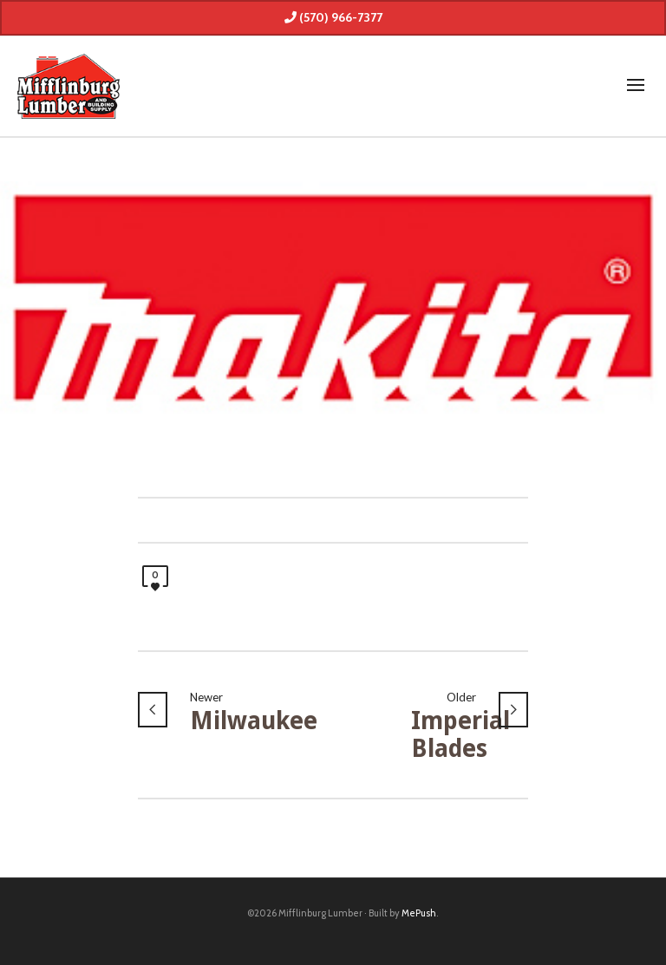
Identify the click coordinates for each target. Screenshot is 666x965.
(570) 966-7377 (333, 17)
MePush (419, 913)
